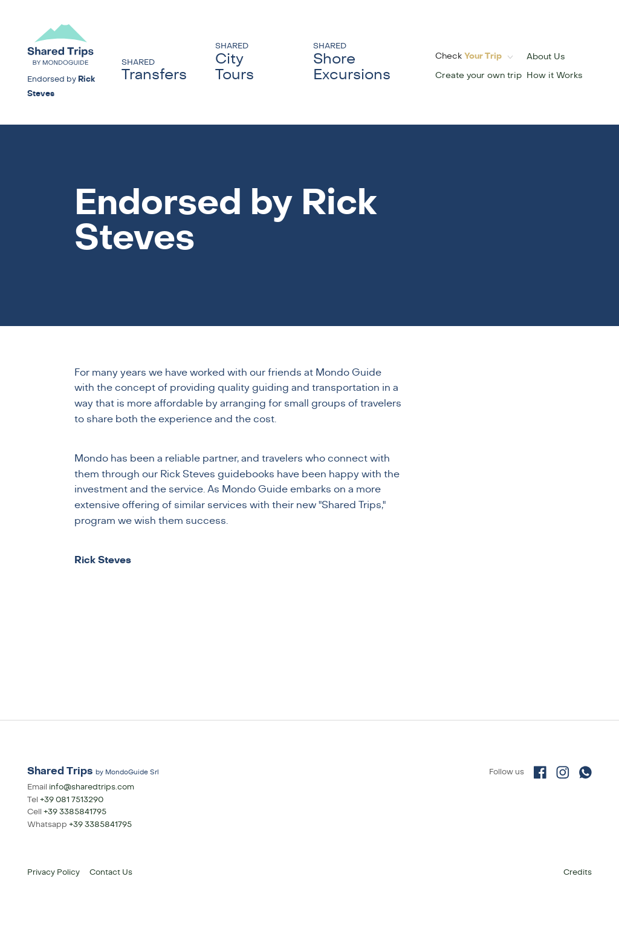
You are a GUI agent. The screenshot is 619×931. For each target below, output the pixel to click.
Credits (577, 872)
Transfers (154, 70)
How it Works (555, 75)
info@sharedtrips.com (91, 787)
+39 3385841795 (75, 812)
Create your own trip (478, 75)
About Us (546, 56)
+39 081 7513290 (71, 800)
